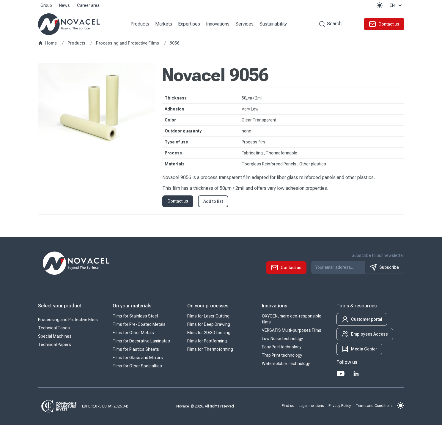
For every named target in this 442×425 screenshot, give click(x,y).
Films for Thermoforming (210, 349)
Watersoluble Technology (286, 363)
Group (46, 5)
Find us (288, 405)
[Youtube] (340, 373)
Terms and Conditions (374, 405)
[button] (379, 5)
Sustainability (273, 24)
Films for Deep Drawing (208, 324)
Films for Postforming (207, 341)
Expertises (189, 24)
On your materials (132, 306)
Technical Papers (54, 344)
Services (244, 24)
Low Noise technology (282, 338)
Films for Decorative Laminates (141, 341)
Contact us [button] (177, 201)
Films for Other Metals (133, 332)
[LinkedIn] (356, 373)
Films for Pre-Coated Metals (139, 324)
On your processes (207, 306)
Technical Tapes (54, 328)
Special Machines (55, 336)
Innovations (217, 24)
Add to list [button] (213, 201)
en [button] (396, 5)
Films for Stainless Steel (135, 316)
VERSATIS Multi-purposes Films (291, 330)
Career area (88, 5)
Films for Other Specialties (137, 366)
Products (139, 24)
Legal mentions (311, 405)
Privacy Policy (339, 405)
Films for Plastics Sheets (136, 349)
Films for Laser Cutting (208, 316)
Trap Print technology (282, 355)
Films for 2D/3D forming (208, 332)
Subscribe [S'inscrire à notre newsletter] (384, 267)
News (64, 5)
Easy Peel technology (281, 347)
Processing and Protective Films (68, 319)
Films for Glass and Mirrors (138, 357)
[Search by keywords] (321, 24)
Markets (163, 24)
